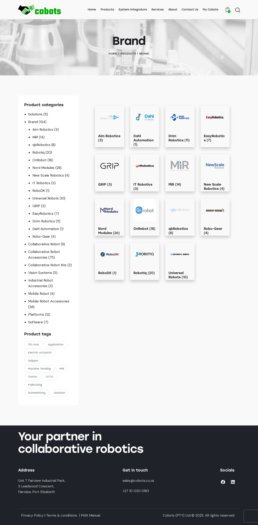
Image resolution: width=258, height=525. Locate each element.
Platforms (36, 314)
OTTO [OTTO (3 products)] (49, 376)
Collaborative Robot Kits (47, 265)
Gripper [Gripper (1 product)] (33, 360)
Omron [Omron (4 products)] (32, 376)
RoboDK (38, 190)
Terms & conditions (61, 515)
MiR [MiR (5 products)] (61, 368)
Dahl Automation (45, 229)
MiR (35, 137)
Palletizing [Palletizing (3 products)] (35, 384)
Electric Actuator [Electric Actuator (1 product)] (40, 352)
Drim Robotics (43, 221)
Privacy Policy (32, 515)
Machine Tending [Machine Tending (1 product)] (39, 368)
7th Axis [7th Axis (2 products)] (33, 344)
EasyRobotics (42, 213)
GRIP (36, 206)
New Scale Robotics (48, 175)
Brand (33, 122)
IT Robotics (41, 183)
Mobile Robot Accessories (48, 301)
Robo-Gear (41, 236)
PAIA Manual (90, 515)
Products (128, 53)
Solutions (35, 114)
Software (35, 322)
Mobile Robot (38, 293)
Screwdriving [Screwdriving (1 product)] (36, 392)
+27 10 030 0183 (136, 491)
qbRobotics (41, 145)
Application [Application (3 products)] (55, 344)
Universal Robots (45, 198)
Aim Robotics (42, 129)
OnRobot (39, 160)
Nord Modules (43, 167)
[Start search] (237, 10)
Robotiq (38, 152)
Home (113, 53)
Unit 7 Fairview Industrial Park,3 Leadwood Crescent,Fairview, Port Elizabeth (41, 486)
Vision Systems (40, 272)
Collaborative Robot (44, 244)
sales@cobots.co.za (138, 480)
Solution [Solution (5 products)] (59, 392)
